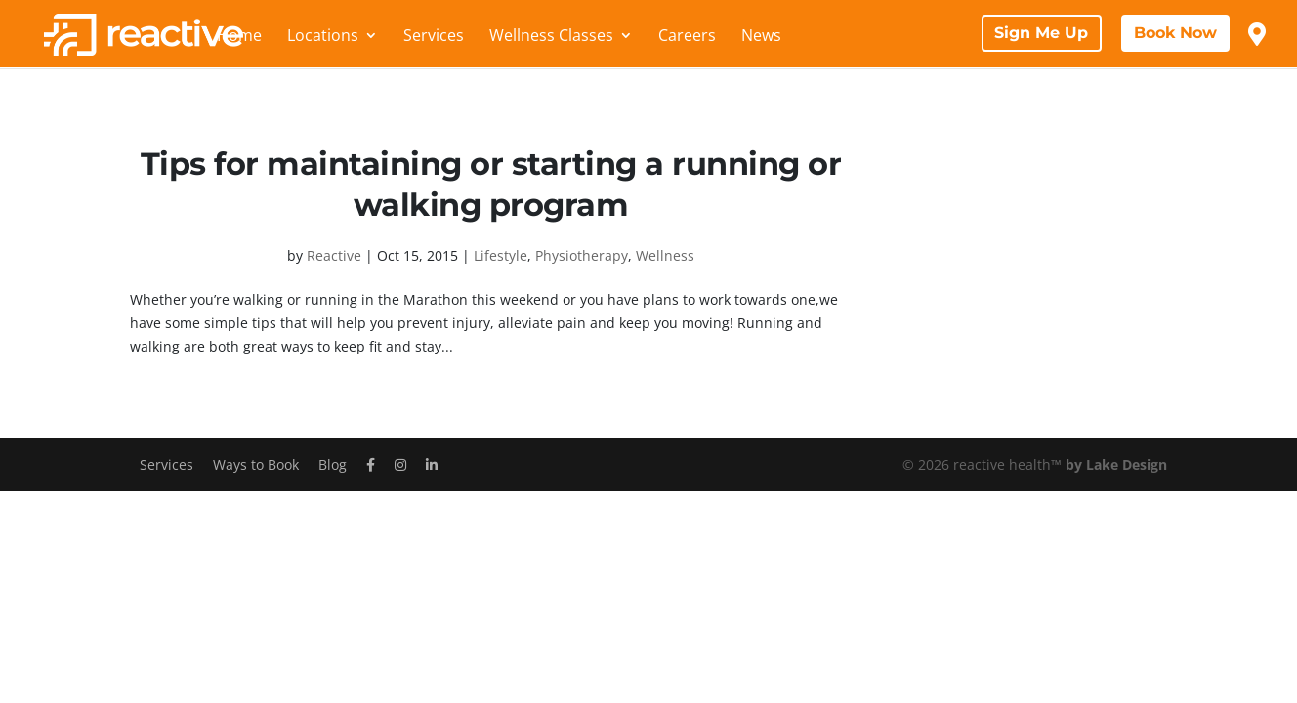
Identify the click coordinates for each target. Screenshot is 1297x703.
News (761, 37)
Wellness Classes (551, 37)
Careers (687, 37)
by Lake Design (1116, 464)
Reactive (334, 255)
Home (239, 37)
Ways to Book (256, 464)
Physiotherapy (581, 255)
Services (433, 37)
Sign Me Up (1041, 32)
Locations (322, 37)
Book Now (1175, 32)
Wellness (665, 255)
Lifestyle (500, 255)
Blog (332, 464)
